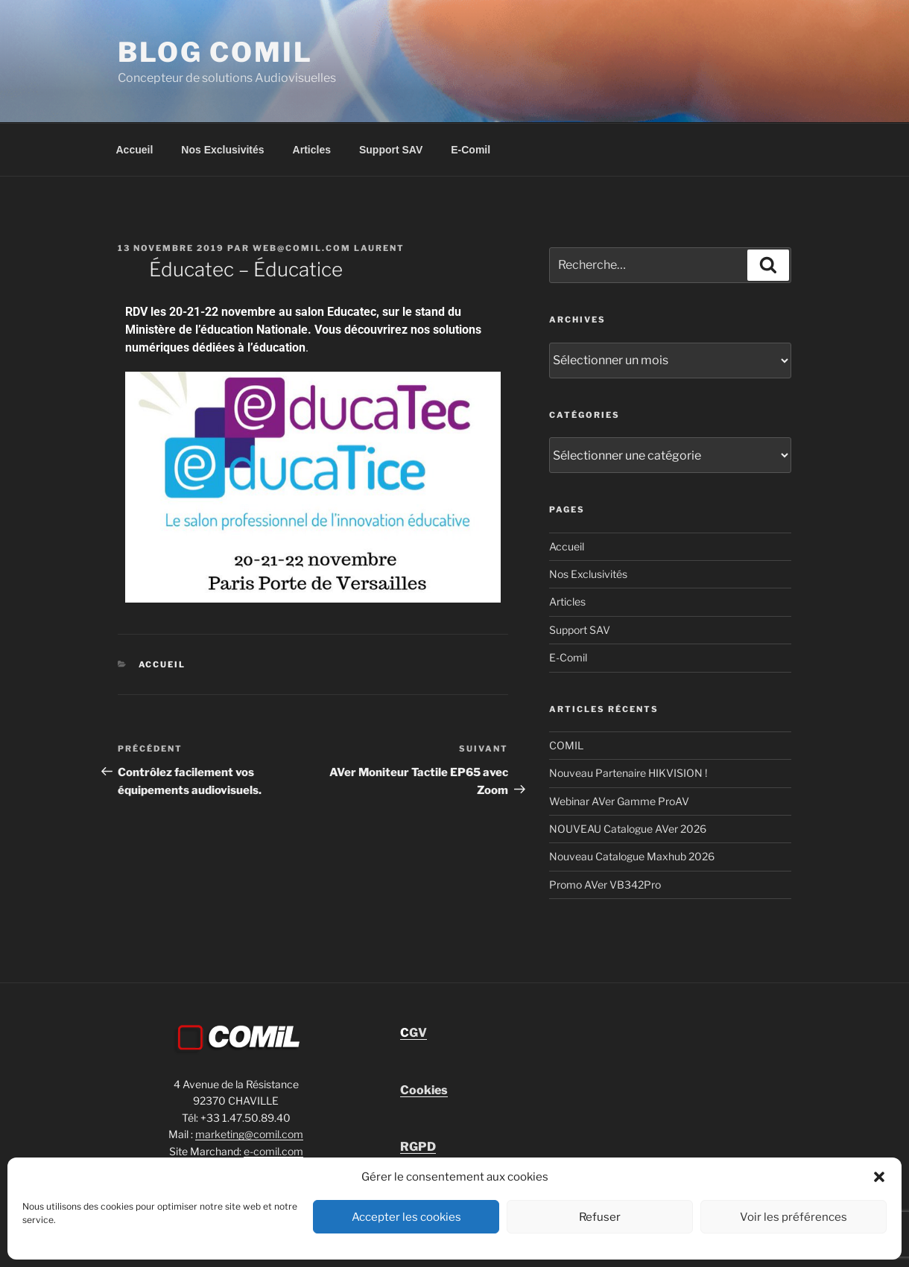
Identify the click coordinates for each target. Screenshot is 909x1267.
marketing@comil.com (249, 1134)
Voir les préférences (793, 1217)
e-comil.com (273, 1151)
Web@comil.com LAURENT (329, 248)
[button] (879, 1176)
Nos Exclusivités (222, 150)
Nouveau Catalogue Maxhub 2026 (632, 856)
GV (413, 1033)
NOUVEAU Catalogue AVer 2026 (627, 828)
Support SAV (390, 150)
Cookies (424, 1090)
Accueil (134, 150)
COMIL (566, 745)
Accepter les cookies (406, 1217)
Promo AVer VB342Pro (605, 884)
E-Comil (470, 150)
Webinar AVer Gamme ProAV (619, 801)
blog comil (215, 52)
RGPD (418, 1147)
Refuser (600, 1217)
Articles (312, 150)
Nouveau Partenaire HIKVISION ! (628, 772)
